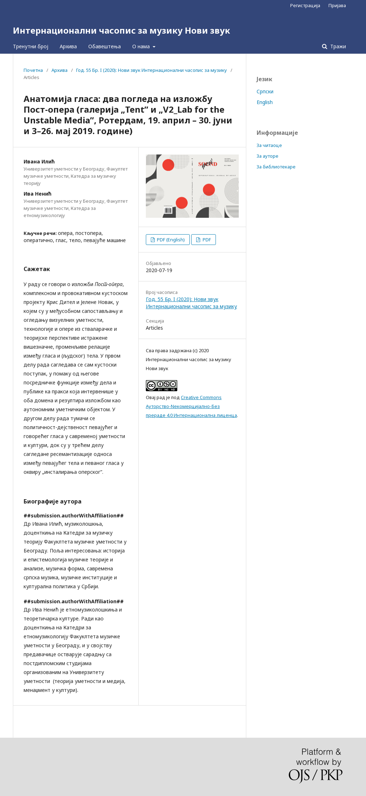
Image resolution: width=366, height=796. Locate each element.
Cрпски (265, 91)
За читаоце (269, 145)
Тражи (337, 46)
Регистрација (305, 5)
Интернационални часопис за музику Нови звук (121, 30)
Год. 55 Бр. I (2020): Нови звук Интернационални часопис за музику (151, 70)
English (265, 102)
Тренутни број (30, 46)
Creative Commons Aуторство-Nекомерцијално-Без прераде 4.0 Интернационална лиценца (191, 406)
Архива (68, 46)
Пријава (337, 5)
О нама (141, 46)
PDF (206, 239)
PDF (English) (170, 239)
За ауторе (267, 156)
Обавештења (104, 46)
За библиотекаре (276, 166)
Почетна (33, 70)
